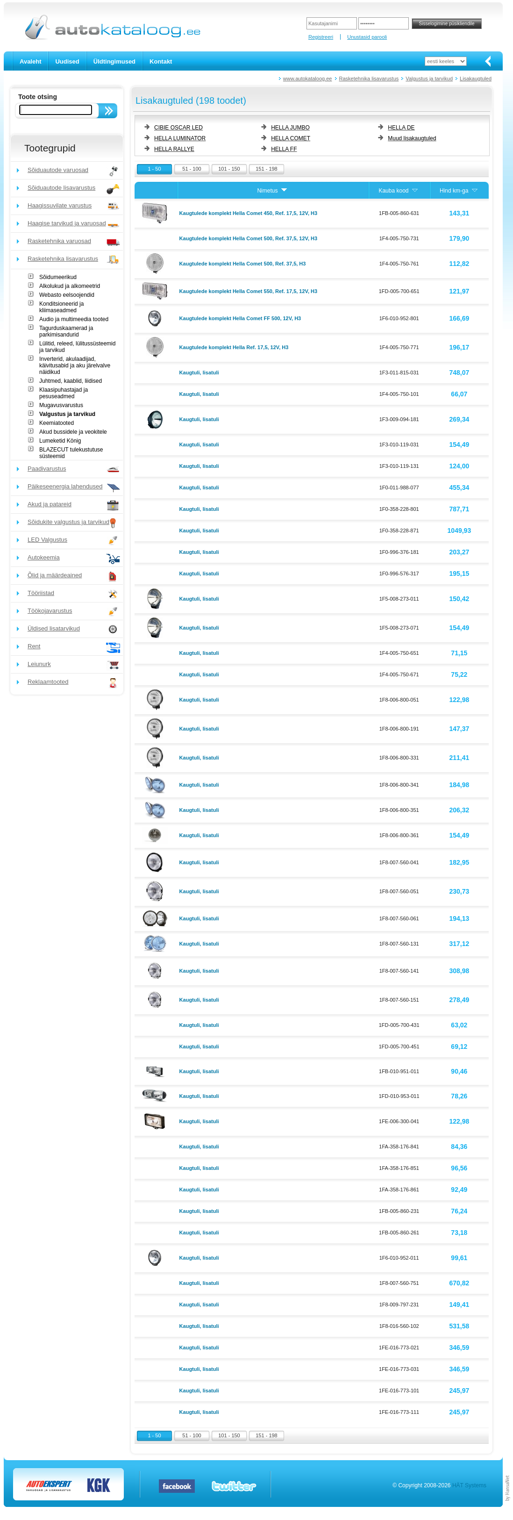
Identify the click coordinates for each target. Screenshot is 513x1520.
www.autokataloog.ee (307, 78)
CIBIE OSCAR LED (178, 127)
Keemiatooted (56, 423)
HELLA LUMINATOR (180, 138)
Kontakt (161, 61)
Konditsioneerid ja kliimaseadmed (61, 307)
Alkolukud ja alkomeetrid (69, 286)
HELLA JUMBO (290, 127)
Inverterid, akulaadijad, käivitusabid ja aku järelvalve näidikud (74, 365)
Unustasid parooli (367, 37)
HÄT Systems (469, 1485)
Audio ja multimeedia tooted (73, 319)
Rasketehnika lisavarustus (369, 78)
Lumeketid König (60, 440)
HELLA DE (401, 127)
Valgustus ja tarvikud (429, 78)
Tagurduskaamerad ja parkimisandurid (66, 331)
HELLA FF (284, 149)
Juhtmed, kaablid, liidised (70, 381)
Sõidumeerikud (58, 277)
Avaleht (30, 61)
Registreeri (320, 37)
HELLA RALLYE (174, 149)
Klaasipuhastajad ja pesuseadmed (63, 393)
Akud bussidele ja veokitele (73, 432)
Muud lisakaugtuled (412, 138)
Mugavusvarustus (61, 405)
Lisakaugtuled (476, 78)
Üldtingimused (114, 61)
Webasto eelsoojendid (66, 295)
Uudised (67, 61)
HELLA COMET (290, 138)
